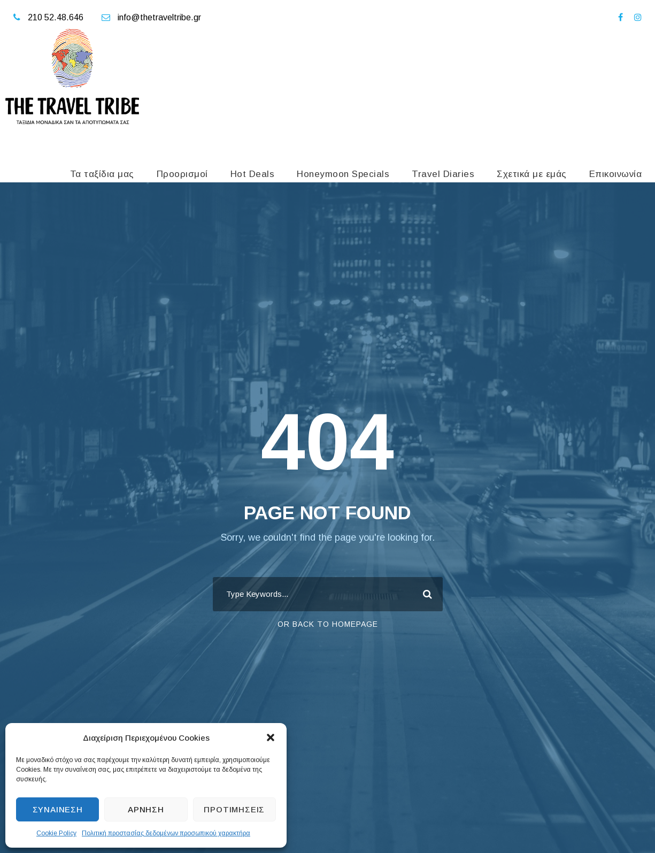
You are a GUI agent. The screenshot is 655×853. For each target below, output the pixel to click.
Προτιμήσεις (234, 809)
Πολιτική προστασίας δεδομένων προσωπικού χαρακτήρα (166, 833)
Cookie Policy (56, 833)
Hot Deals (252, 174)
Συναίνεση (58, 809)
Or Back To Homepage (328, 624)
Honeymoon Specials (343, 174)
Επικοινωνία (615, 174)
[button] (270, 737)
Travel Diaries (443, 174)
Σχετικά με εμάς (532, 174)
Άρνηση (146, 809)
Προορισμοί (182, 174)
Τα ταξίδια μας (102, 174)
